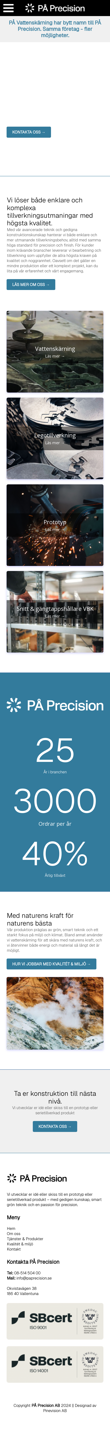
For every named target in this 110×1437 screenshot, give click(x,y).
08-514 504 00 (24, 1289)
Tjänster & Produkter (25, 1255)
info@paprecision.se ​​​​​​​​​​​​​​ (30, 1294)
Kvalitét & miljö (20, 1260)
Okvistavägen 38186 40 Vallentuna (23, 1308)
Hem (11, 1245)
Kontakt (14, 1266)
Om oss (13, 1250)
